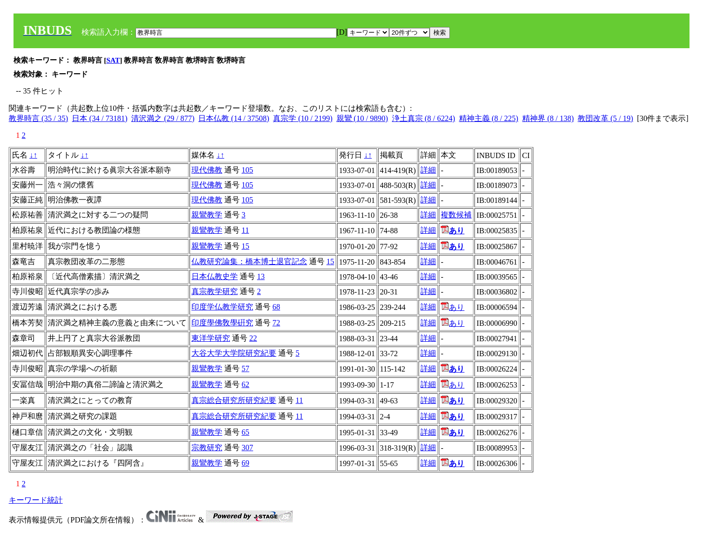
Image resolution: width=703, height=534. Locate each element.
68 (276, 307)
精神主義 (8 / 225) (488, 118)
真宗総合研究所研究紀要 (233, 400)
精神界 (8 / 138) (548, 118)
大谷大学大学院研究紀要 (233, 353)
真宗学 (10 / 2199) (302, 118)
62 (245, 384)
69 (245, 463)
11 (245, 230)
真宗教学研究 (214, 291)
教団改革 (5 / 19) (605, 118)
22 (253, 338)
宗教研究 (206, 447)
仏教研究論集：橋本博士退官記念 (249, 261)
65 (245, 432)
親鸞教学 (206, 215)
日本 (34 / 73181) (99, 118)
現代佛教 (206, 170)
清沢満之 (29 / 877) (162, 118)
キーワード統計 (36, 500)
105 (247, 170)
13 (261, 276)
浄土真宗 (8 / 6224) (423, 118)
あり (452, 307)
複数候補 (456, 215)
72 (276, 323)
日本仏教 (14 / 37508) (233, 118)
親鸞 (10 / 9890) (362, 118)
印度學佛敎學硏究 (222, 323)
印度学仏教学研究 (222, 307)
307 (247, 447)
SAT (113, 60)
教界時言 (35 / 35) (38, 118)
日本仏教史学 (214, 276)
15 (245, 246)
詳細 (428, 170)
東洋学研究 (210, 338)
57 (245, 368)
